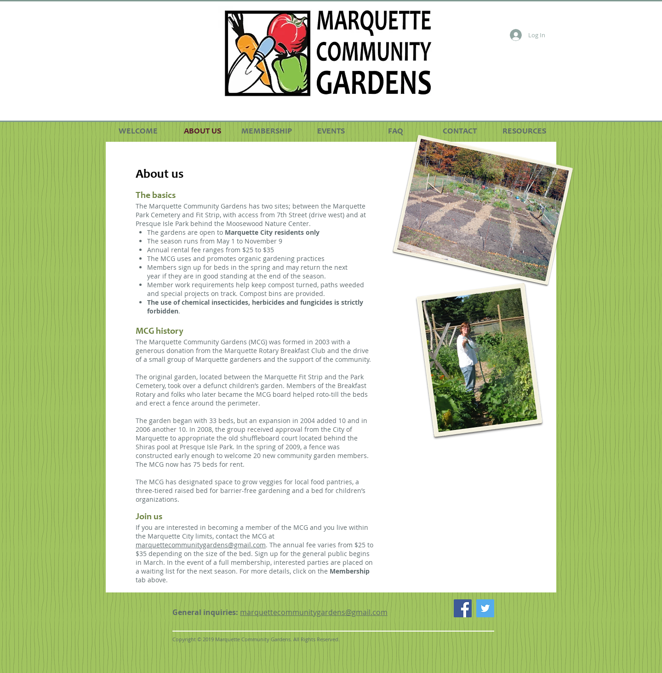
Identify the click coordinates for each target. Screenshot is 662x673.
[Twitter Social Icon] (485, 608)
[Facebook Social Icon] (463, 608)
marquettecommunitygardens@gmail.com (201, 544)
